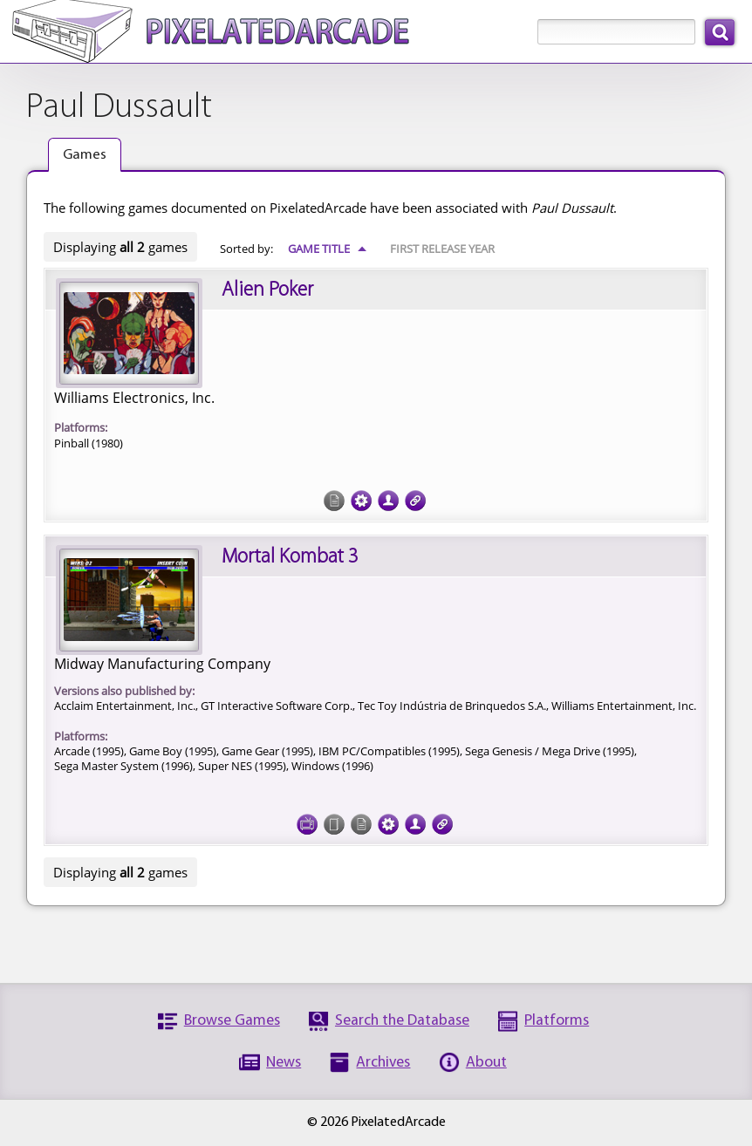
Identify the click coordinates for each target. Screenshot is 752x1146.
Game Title (327, 248)
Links (415, 500)
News (283, 1062)
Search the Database (402, 1020)
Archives (383, 1062)
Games (84, 154)
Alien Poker (267, 290)
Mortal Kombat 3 (290, 557)
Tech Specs (361, 500)
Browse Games (232, 1020)
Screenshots (307, 824)
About (486, 1062)
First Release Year (442, 248)
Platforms (556, 1020)
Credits (388, 500)
